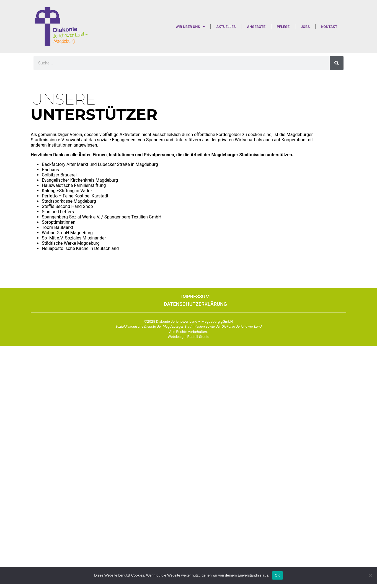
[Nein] (370, 575)
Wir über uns (190, 26)
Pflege (283, 27)
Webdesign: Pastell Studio (188, 337)
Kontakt (329, 27)
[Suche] (337, 63)
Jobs (305, 27)
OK (277, 575)
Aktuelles (226, 27)
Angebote (256, 27)
